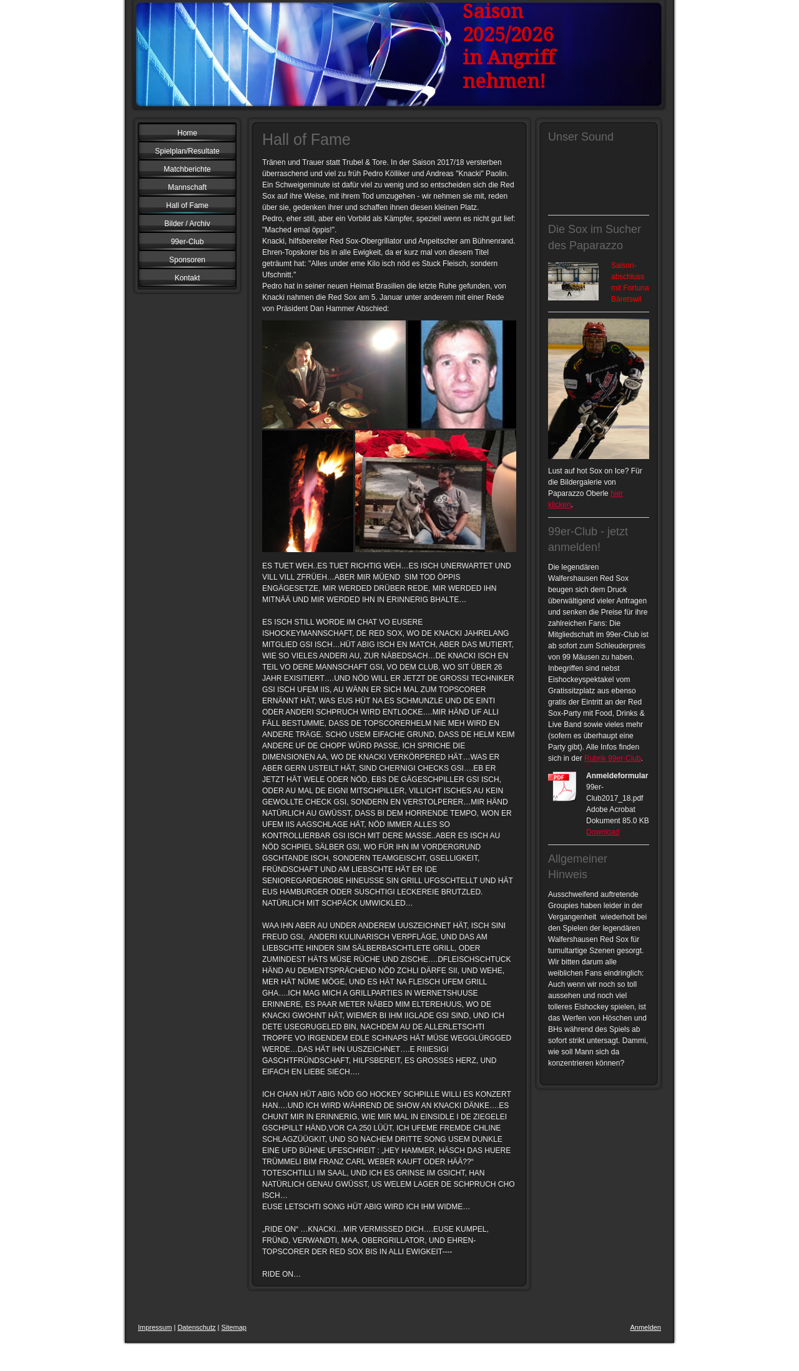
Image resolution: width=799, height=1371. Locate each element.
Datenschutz (196, 1327)
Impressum (155, 1327)
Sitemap (234, 1327)
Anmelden (645, 1327)
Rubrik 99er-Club (612, 758)
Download (602, 832)
